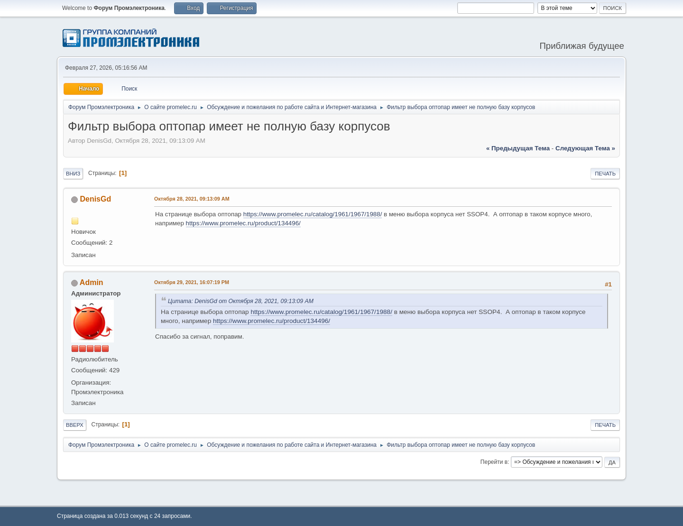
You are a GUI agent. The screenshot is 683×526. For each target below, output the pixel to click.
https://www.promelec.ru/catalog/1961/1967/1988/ (312, 214)
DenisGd (95, 199)
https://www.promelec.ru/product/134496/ (243, 223)
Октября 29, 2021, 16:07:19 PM (191, 282)
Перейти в (494, 462)
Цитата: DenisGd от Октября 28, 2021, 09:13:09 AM (241, 301)
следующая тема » (585, 148)
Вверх (74, 425)
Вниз (73, 173)
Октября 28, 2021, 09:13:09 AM (192, 199)
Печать (605, 173)
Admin (91, 282)
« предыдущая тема (518, 148)
